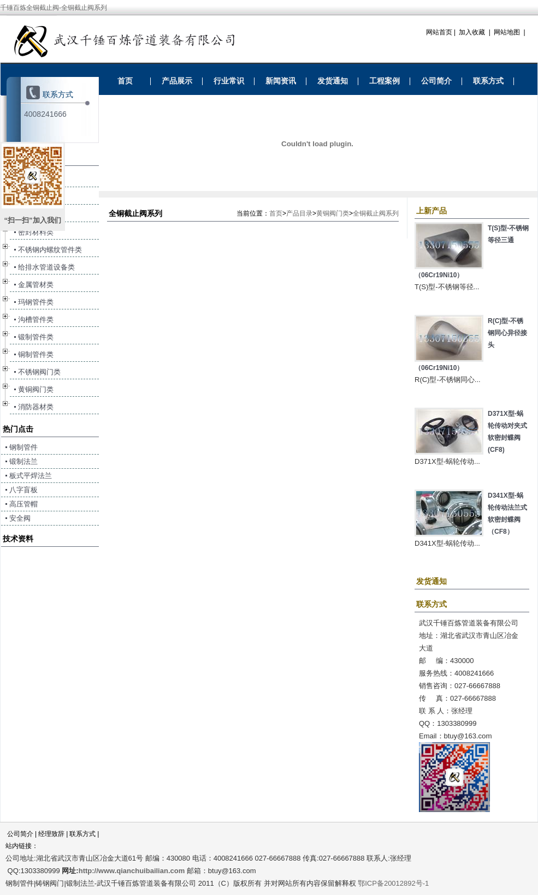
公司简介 (436, 80)
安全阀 (20, 518)
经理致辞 (51, 834)
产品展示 (177, 80)
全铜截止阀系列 (376, 213)
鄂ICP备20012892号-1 (393, 883)
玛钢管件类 (36, 302)
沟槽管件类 (36, 319)
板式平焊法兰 (30, 476)
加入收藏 (472, 32)
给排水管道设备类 (46, 267)
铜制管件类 (36, 354)
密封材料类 (36, 232)
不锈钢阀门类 (39, 372)
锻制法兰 (23, 461)
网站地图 (507, 32)
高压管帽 (23, 504)
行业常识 (229, 80)
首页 (125, 80)
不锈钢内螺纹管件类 (50, 250)
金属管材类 (36, 285)
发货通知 (332, 80)
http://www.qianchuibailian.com (132, 871)
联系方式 (488, 80)
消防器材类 (36, 407)
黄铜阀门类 (332, 213)
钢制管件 (23, 447)
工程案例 (384, 80)
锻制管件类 (36, 337)
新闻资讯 (280, 80)
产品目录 (299, 213)
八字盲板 (23, 490)
